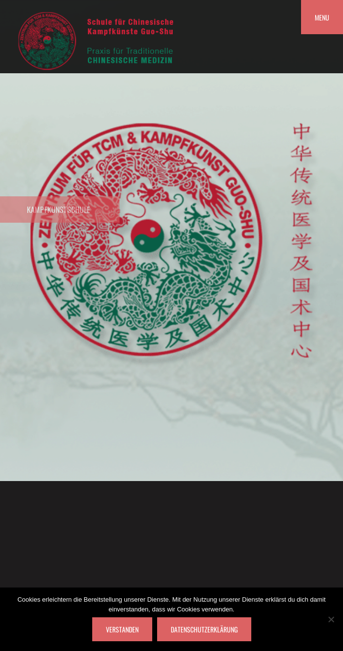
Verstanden (122, 629)
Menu (322, 17)
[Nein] (331, 619)
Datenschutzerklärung (204, 629)
